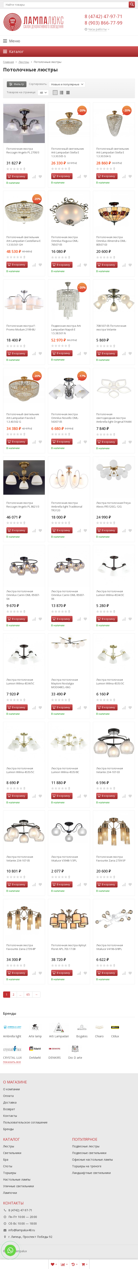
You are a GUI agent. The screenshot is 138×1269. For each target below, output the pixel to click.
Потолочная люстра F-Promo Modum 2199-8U (21, 327)
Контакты (10, 1116)
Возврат (9, 1109)
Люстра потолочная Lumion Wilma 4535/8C (65, 770)
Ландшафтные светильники (91, 1173)
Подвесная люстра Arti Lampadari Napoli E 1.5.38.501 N (66, 329)
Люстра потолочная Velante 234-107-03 (109, 770)
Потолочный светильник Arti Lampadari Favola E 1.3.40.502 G (22, 417)
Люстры (8, 1146)
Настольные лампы (16, 1179)
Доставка (10, 1102)
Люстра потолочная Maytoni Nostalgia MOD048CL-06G (64, 683)
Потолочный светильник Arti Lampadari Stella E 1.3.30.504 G (112, 152)
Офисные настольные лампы (92, 1159)
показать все (12, 1062)
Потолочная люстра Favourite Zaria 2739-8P (21, 947)
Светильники (12, 1153)
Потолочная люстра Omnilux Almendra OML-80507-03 (111, 240)
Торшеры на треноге (86, 1166)
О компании (11, 1089)
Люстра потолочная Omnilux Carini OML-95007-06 (67, 595)
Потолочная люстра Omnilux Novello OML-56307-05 (65, 417)
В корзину (16, 176)
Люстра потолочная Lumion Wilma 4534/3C (110, 593)
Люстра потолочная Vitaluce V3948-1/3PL (64, 858)
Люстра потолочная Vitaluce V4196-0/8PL (109, 947)
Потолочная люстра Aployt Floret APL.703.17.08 (68, 947)
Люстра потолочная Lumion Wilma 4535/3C (110, 681)
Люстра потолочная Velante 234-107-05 (19, 858)
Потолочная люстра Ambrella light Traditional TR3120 (66, 506)
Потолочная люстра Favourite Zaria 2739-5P (111, 858)
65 (28, 994)
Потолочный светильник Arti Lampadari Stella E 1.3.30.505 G (67, 152)
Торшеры (9, 1173)
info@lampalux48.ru (21, 1230)
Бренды (8, 1129)
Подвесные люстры (85, 1146)
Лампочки (10, 1193)
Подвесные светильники (89, 1153)
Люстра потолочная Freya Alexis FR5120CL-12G (113, 504)
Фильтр (16, 84)
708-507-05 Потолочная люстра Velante (111, 327)
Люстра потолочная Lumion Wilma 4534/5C (20, 681)
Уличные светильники (18, 1186)
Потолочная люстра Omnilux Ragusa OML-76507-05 (65, 240)
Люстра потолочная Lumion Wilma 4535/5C (20, 770)
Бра (5, 1159)
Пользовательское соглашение (25, 1122)
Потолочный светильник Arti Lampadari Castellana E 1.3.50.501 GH (23, 240)
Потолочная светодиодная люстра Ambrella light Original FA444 (113, 417)
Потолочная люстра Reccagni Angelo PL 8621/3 (22, 504)
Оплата (8, 1096)
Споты (7, 1166)
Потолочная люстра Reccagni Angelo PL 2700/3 (22, 150)
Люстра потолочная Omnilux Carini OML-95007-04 (23, 595)
